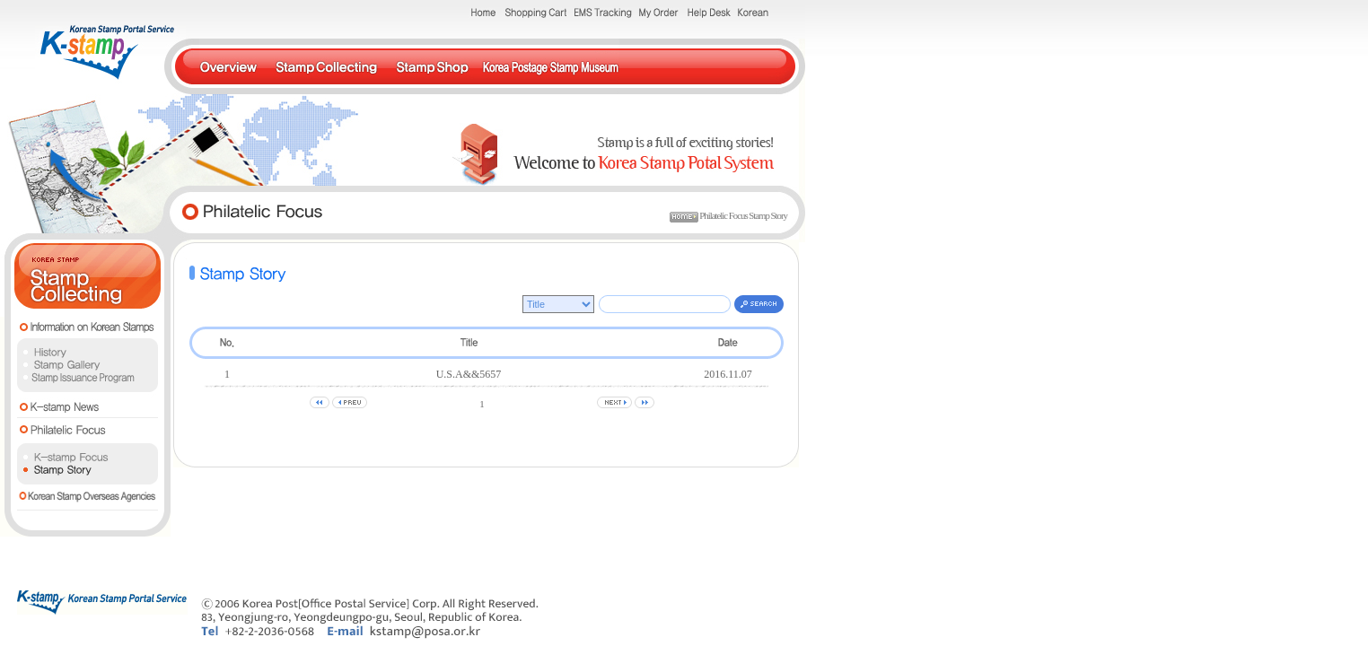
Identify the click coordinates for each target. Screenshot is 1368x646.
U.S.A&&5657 (469, 374)
